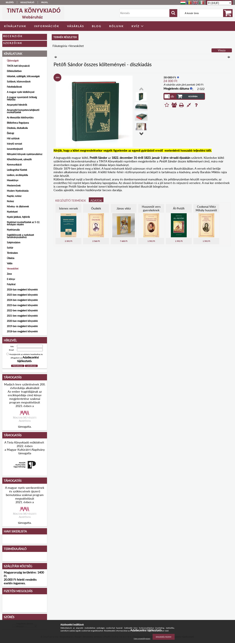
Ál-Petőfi (178, 208)
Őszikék (96, 208)
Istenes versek (68, 208)
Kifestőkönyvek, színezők (19, 159)
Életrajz (10, 133)
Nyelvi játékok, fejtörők (18, 217)
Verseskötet (12, 268)
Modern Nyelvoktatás (18, 190)
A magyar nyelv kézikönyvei (20, 92)
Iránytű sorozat (14, 143)
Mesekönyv (12, 180)
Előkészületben (14, 71)
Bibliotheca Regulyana (18, 122)
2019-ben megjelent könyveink (22, 326)
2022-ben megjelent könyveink (22, 310)
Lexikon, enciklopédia (17, 175)
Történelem (12, 253)
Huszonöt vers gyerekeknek (151, 208)
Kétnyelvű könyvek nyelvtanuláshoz (24, 154)
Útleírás (10, 258)
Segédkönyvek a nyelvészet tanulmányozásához (20, 236)
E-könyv (11, 279)
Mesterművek (14, 185)
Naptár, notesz (14, 196)
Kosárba (192, 96)
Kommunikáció (14, 164)
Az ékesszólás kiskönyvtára (20, 117)
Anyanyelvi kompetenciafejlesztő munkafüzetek (23, 111)
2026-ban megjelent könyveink (22, 289)
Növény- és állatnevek (18, 206)
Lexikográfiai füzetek (17, 169)
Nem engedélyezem (142, 638)
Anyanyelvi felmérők (17, 104)
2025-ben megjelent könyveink (22, 294)
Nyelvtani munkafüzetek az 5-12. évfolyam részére (23, 223)
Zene (9, 273)
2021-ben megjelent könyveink (22, 315)
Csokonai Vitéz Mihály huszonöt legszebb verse (206, 210)
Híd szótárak (13, 138)
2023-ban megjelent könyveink (22, 305)
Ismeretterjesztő (15, 149)
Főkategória (60, 46)
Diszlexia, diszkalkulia (17, 128)
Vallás (9, 263)
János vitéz (124, 208)
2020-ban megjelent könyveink (22, 321)
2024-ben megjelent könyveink (22, 300)
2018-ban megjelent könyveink (22, 331)
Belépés (10, 2)
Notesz (10, 201)
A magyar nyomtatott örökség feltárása (22, 98)
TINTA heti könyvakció (18, 65)
